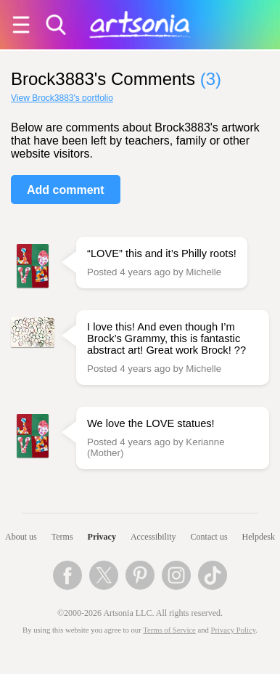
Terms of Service (169, 630)
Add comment (65, 190)
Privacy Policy (233, 630)
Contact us (209, 537)
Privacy (102, 537)
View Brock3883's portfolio (62, 98)
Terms (62, 537)
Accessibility (153, 537)
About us (21, 537)
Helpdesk (258, 537)
